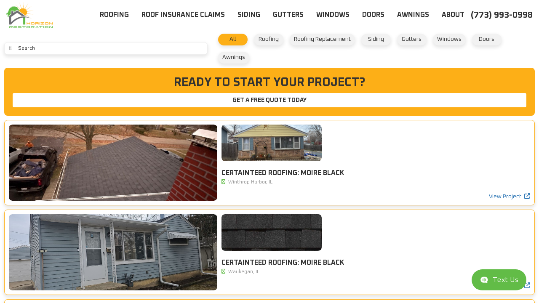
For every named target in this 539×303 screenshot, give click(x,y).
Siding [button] (248, 14)
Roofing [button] (114, 14)
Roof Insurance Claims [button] (183, 14)
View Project (182, 219)
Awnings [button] (413, 14)
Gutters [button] (288, 14)
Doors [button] (373, 14)
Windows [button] (333, 14)
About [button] (453, 14)
